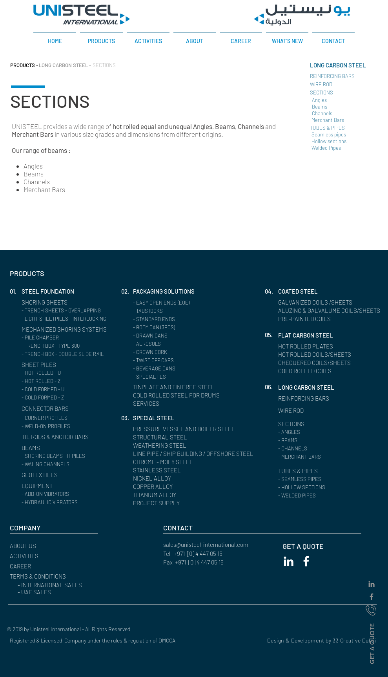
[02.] (127, 291)
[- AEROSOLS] (178, 344)
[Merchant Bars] (336, 120)
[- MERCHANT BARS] (323, 457)
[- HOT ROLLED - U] (66, 373)
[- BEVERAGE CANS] (178, 369)
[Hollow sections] (336, 141)
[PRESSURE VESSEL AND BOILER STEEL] (190, 429)
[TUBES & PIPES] (342, 128)
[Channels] (336, 113)
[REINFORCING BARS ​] (342, 76)
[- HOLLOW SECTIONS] (323, 487)
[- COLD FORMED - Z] (66, 398)
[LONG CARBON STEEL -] (66, 65)
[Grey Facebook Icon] (371, 596)
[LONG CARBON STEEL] (346, 65)
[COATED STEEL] (300, 291)
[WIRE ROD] (293, 411)
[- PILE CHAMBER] (66, 338)
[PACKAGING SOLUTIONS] (168, 291)
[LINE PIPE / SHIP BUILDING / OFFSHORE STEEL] (200, 454)
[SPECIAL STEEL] (155, 418)
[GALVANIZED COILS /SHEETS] (319, 302)
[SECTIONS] (116, 65)
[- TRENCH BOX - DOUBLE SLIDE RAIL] (67, 354)
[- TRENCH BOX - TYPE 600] (66, 346)
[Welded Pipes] (336, 148)
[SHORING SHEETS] (56, 302)
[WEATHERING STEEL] (163, 445)
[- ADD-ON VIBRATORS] (66, 494)
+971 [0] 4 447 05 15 (198, 553)
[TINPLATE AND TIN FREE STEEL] (190, 387)
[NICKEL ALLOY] (154, 478)
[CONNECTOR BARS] (49, 409)
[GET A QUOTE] (371, 643)
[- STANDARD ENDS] (178, 319)
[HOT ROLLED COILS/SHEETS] (319, 354)
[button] (16, 291)
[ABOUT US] (44, 546)
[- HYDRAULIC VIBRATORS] (66, 502)
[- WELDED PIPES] (323, 496)
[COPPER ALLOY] (156, 487)
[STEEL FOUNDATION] (56, 291)
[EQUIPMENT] (56, 486)
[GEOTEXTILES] (42, 475)
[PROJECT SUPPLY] (159, 503)
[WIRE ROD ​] (339, 84)
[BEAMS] (56, 448)
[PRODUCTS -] (26, 65)
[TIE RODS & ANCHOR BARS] (61, 437)
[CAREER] (44, 566)
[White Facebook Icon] (306, 561)
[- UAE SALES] (62, 592)
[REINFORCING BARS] (307, 398)
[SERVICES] (163, 403)
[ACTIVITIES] (44, 556)
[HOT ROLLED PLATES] (308, 346)
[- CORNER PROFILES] (66, 418)
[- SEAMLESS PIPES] (323, 479)
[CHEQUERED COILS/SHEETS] (319, 363)
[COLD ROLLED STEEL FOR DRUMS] (176, 395)
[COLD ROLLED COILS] (308, 371)
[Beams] (348, 107)
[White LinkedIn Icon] (288, 561)
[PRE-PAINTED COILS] (307, 319)
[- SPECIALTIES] (178, 377)
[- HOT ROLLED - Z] (66, 381)
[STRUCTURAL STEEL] (163, 437)
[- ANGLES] (323, 432)
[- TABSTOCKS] (178, 311)
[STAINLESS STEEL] (159, 470)
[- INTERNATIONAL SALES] (62, 585)
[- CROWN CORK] (178, 352)
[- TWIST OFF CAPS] (178, 360)
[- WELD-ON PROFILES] (66, 426)
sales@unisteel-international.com (205, 544)
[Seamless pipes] (347, 135)
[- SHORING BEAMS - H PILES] (66, 456)
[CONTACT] (197, 528)
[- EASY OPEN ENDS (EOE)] (178, 303)
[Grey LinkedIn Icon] (371, 584)
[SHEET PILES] (41, 365)
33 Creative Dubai (354, 640)
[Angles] (335, 100)
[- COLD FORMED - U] (66, 389)
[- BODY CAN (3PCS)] (178, 327)
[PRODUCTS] (44, 273)
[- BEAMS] (323, 440)
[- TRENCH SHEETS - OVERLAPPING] (66, 311)
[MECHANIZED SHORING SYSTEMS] (70, 329)
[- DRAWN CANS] (178, 336)
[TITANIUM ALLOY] (157, 495)
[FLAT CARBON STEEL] (308, 335)
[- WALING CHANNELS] (66, 464)
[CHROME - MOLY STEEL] (167, 462)
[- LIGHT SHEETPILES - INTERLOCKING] (68, 319)
